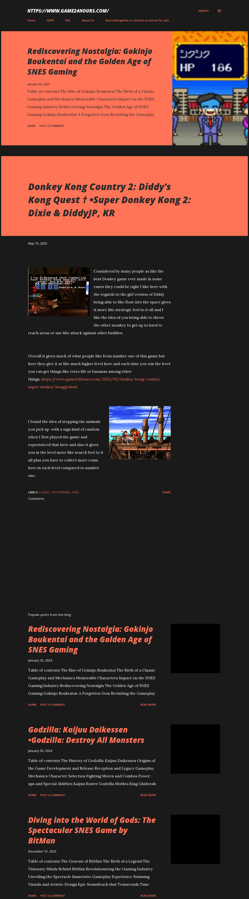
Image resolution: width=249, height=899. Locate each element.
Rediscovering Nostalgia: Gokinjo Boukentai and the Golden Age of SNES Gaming (89, 61)
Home (31, 20)
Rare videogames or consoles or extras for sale (137, 20)
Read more (148, 704)
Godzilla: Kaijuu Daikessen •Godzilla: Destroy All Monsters (86, 734)
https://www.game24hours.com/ (68, 11)
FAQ (67, 20)
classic (44, 492)
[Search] (203, 10)
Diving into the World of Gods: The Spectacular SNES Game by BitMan (92, 830)
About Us (88, 20)
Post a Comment (52, 126)
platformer (61, 492)
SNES (75, 492)
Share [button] (31, 126)
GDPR (50, 20)
